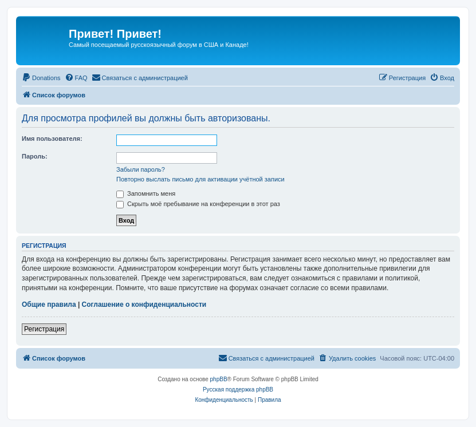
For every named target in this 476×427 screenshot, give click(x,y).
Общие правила (49, 305)
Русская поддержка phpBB (238, 389)
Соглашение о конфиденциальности (144, 305)
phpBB (218, 379)
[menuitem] (41, 78)
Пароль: (35, 156)
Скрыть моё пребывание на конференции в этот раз (198, 203)
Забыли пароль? (140, 169)
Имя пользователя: (52, 138)
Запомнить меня (145, 193)
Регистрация (44, 329)
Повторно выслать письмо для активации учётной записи (200, 179)
